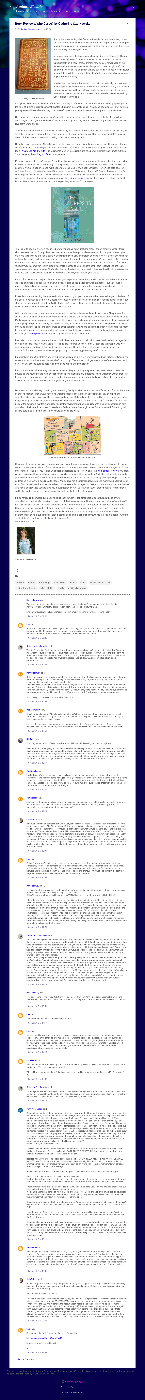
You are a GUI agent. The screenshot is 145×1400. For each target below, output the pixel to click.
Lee (28, 624)
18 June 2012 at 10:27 (36, 664)
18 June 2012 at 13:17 (36, 984)
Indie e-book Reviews (26, 588)
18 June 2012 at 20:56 (36, 1320)
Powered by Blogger (72, 1381)
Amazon (20, 582)
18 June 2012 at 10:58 (36, 701)
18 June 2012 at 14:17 (36, 1023)
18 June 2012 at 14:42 (36, 1079)
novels (61, 588)
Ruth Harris (31, 1060)
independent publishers (100, 582)
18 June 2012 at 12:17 (36, 763)
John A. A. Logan (34, 1109)
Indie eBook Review (107, 470)
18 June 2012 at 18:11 (36, 1239)
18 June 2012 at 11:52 (36, 731)
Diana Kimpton (33, 710)
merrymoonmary (78, 1387)
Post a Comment (26, 1359)
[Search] (134, 7)
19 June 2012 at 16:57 (36, 1352)
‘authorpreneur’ (36, 333)
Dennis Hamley (33, 673)
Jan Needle (31, 771)
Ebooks (73, 582)
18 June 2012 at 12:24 (36, 811)
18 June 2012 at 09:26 (36, 638)
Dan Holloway (32, 600)
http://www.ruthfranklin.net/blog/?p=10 (44, 1338)
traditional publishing (77, 588)
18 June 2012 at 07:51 (36, 616)
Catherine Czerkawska (36, 646)
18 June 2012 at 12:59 (36, 927)
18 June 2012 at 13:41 (36, 1006)
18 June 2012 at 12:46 (36, 877)
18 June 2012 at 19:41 (36, 1271)
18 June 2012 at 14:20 (36, 1052)
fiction (83, 582)
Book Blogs (44, 582)
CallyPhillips (31, 819)
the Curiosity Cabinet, (75, 178)
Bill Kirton (30, 739)
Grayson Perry (44, 154)
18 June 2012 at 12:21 (36, 789)
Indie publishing (47, 588)
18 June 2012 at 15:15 (36, 1100)
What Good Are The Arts (33, 151)
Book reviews (60, 582)
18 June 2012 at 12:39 (36, 851)
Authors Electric (29, 7)
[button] (128, 24)
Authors (32, 582)
